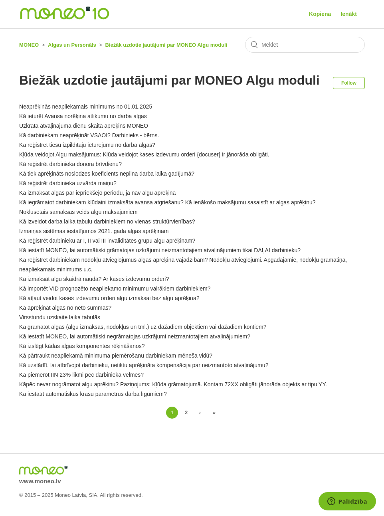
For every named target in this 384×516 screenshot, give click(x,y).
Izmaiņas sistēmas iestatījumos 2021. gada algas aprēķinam (93, 231)
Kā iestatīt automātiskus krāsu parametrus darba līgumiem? (93, 394)
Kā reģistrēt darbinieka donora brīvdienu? (70, 164)
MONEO (29, 45)
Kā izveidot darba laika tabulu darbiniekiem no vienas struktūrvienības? (107, 221)
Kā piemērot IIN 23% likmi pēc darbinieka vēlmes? (81, 375)
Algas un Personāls (72, 45)
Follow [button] (348, 83)
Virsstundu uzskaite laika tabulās (59, 317)
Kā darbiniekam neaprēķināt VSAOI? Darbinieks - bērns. (89, 135)
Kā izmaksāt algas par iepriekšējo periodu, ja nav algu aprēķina (97, 193)
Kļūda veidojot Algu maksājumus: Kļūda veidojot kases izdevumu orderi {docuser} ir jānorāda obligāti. (144, 154)
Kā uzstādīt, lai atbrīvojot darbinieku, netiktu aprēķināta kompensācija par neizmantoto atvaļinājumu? (143, 365)
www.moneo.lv (40, 481)
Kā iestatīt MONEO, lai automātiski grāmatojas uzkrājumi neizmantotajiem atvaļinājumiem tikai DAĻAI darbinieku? (160, 250)
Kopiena (320, 14)
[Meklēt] (305, 45)
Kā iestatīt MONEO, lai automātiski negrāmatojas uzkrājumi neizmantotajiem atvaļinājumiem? (134, 336)
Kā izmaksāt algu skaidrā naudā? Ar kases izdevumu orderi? (94, 279)
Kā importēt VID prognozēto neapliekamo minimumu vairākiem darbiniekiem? (114, 288)
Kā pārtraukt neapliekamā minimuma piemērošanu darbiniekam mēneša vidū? (115, 355)
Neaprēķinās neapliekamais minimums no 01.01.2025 (85, 106)
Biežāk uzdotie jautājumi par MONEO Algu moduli (166, 45)
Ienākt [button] (348, 14)
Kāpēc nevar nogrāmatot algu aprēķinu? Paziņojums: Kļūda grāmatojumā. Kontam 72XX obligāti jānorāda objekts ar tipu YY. (173, 384)
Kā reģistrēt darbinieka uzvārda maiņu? (68, 183)
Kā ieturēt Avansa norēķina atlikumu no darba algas (83, 116)
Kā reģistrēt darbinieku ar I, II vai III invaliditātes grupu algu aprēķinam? (107, 240)
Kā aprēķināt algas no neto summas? (65, 307)
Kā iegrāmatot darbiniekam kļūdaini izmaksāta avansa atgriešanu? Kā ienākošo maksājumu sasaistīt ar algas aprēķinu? (167, 202)
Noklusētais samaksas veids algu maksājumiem (78, 212)
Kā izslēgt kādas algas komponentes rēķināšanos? (81, 346)
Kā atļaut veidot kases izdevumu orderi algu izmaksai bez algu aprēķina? (109, 298)
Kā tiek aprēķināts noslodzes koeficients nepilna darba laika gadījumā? (106, 173)
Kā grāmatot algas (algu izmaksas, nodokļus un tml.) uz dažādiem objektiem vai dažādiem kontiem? (142, 327)
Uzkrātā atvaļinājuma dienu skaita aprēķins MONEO (83, 126)
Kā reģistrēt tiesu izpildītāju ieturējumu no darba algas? (87, 145)
